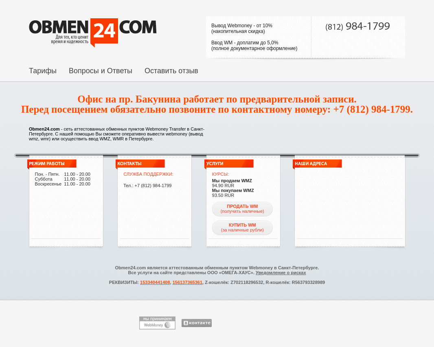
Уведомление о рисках (281, 272)
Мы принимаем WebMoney (157, 323)
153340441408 (155, 282)
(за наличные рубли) (242, 227)
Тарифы (43, 71)
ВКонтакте (197, 323)
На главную (93, 33)
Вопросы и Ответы (100, 71)
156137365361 (187, 282)
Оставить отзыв (171, 71)
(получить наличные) (242, 209)
